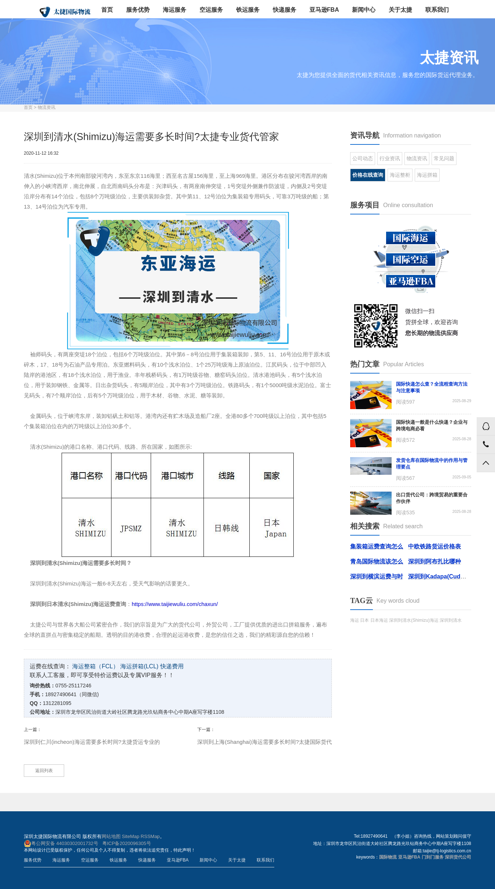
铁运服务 (248, 10)
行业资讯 (390, 158)
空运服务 (211, 10)
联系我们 (437, 10)
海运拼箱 (427, 175)
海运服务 (174, 10)
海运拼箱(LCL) (139, 666)
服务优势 (138, 10)
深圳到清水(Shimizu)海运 (414, 620)
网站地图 (111, 836)
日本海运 (379, 620)
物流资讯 (46, 107)
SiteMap (130, 836)
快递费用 (172, 666)
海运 (354, 620)
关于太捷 (400, 10)
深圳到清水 (451, 620)
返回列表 (44, 770)
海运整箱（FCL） (95, 666)
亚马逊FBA (324, 10)
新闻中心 (363, 10)
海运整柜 (400, 175)
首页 (107, 10)
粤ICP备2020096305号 (126, 843)
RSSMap (150, 836)
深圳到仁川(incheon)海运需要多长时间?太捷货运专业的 (92, 742)
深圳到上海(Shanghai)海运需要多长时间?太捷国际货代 (264, 742)
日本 (364, 620)
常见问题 (444, 158)
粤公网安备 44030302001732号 (61, 843)
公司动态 (362, 158)
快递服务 (284, 10)
